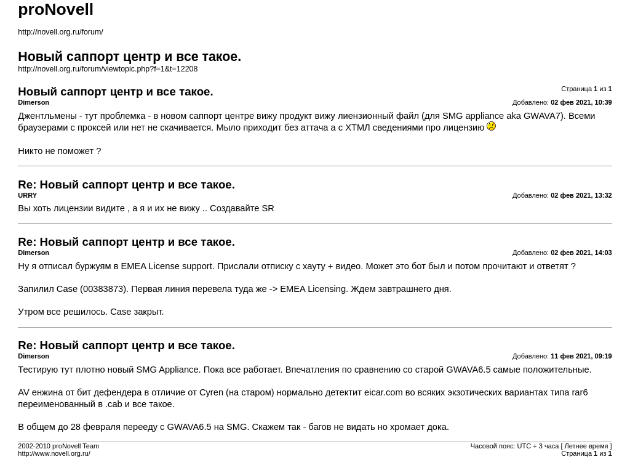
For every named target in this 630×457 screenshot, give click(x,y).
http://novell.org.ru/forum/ (60, 32)
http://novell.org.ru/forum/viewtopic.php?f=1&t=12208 (107, 69)
